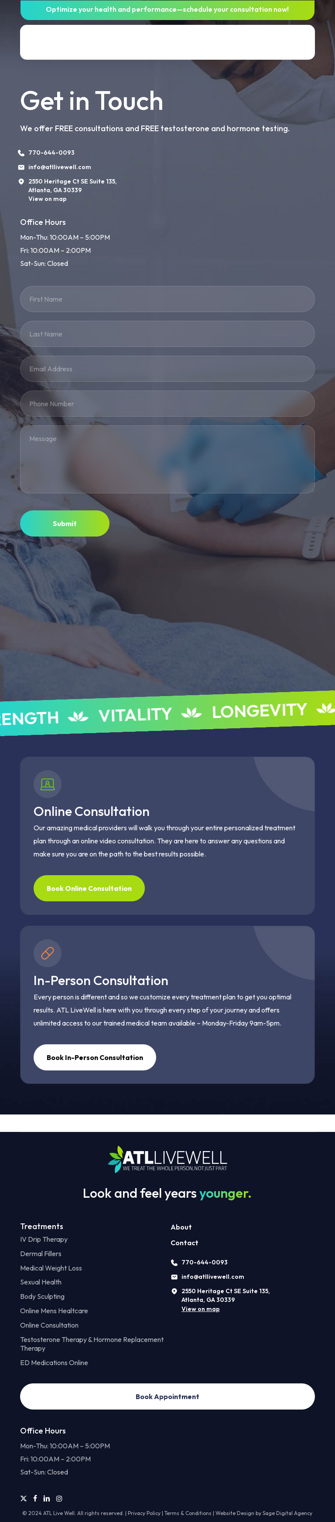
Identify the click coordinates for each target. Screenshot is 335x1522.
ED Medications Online (54, 1362)
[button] (303, 42)
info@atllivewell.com (212, 1277)
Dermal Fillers (41, 1253)
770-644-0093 (204, 1262)
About (181, 1227)
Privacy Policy (144, 1513)
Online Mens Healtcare (54, 1310)
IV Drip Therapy (44, 1239)
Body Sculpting (42, 1296)
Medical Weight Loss (51, 1268)
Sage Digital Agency (287, 1513)
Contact (184, 1242)
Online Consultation (49, 1325)
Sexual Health (41, 1281)
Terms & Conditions (188, 1513)
